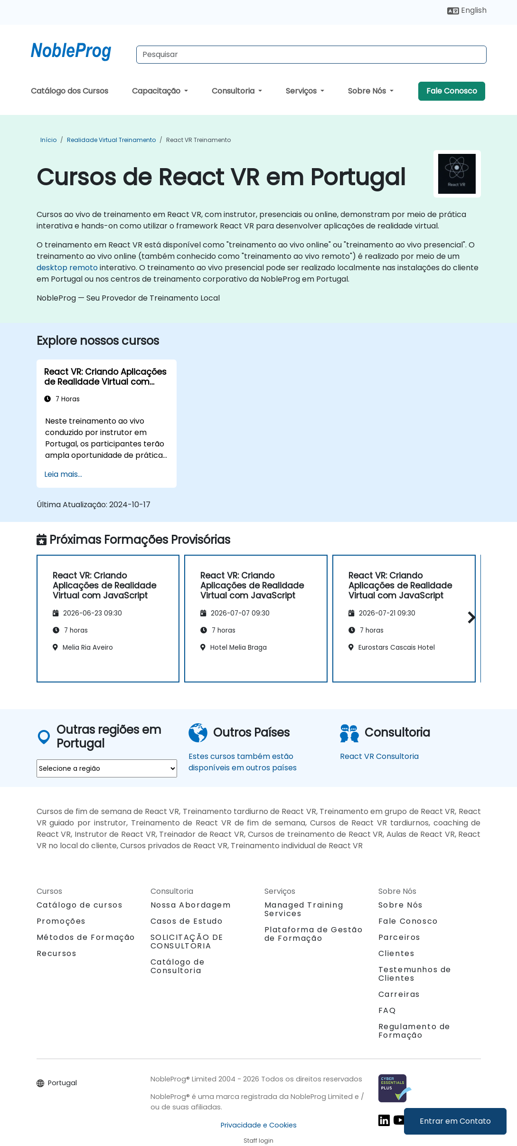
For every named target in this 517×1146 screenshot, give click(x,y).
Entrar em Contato (455, 1121)
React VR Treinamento (198, 140)
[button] (469, 617)
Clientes (396, 953)
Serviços (302, 90)
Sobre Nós (368, 90)
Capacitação (157, 90)
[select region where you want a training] (107, 768)
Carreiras (399, 994)
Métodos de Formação (86, 937)
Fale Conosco (451, 90)
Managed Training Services (304, 909)
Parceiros (399, 937)
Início (48, 140)
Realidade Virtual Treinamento (111, 140)
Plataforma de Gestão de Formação (313, 934)
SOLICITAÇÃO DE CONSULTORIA (187, 941)
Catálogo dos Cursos (69, 90)
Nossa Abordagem (190, 905)
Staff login (258, 1141)
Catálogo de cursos (80, 905)
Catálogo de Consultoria (177, 966)
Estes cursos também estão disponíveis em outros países (242, 762)
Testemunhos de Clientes (414, 974)
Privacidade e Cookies (259, 1125)
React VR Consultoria (379, 756)
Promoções (61, 921)
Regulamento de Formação (414, 1031)
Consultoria (234, 90)
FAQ (387, 1010)
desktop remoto (67, 267)
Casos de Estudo (186, 921)
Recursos (57, 953)
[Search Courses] (311, 55)
